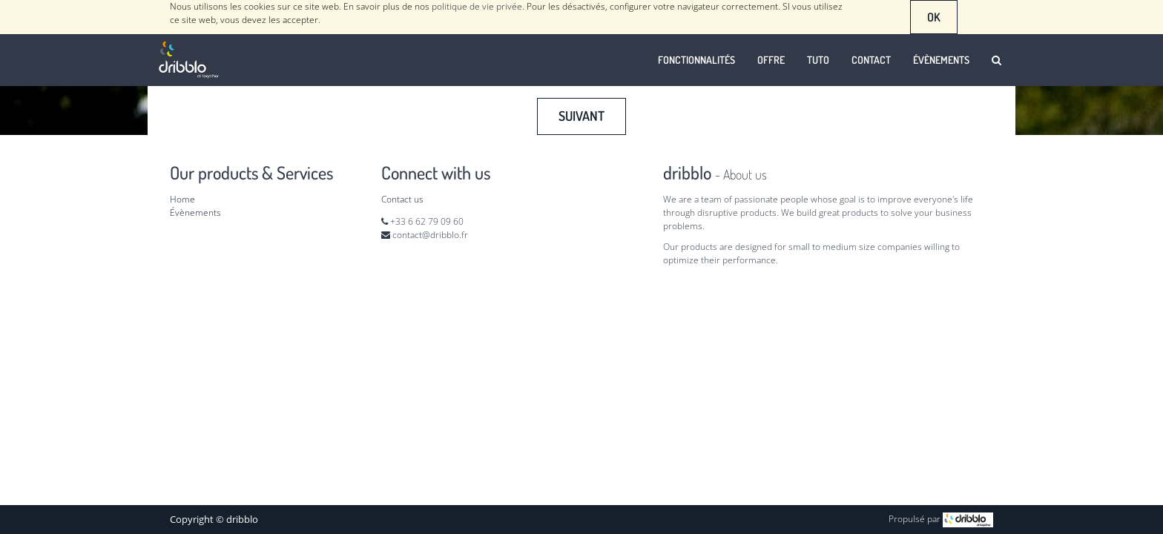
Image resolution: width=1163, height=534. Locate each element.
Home (182, 199)
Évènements (195, 212)
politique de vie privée (477, 6)
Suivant (581, 116)
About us (745, 174)
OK (933, 17)
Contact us (402, 199)
